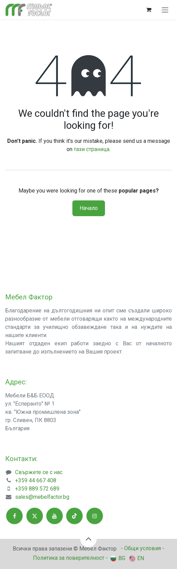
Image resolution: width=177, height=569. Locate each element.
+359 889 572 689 (37, 488)
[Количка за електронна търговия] (148, 9)
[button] (88, 539)
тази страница (91, 149)
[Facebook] (14, 516)
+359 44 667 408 (35, 480)
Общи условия (142, 548)
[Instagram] (94, 516)
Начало (89, 208)
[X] (34, 516)
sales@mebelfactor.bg (42, 497)
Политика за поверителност (68, 558)
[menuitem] (117, 558)
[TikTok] (74, 516)
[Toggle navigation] (165, 10)
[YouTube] (54, 516)
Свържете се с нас (38, 472)
